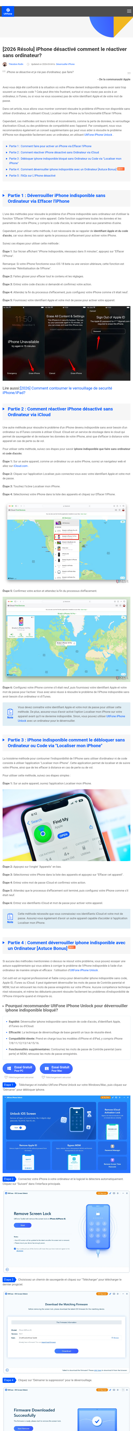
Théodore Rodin (13, 64)
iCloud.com (21, 466)
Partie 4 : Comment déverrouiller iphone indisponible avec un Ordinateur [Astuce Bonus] (62, 169)
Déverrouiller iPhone (65, 64)
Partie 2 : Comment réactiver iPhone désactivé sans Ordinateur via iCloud (54, 152)
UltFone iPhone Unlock (98, 134)
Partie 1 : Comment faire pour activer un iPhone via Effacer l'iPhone (50, 146)
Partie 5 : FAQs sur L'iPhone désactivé (32, 175)
